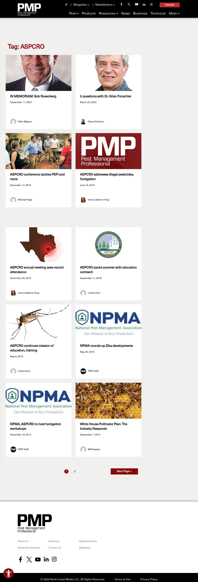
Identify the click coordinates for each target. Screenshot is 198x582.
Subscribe (169, 5)
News (125, 13)
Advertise (53, 537)
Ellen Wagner (25, 120)
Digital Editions (88, 537)
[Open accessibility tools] (8, 573)
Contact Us (54, 544)
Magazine (80, 4)
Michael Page (25, 198)
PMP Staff (93, 368)
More (173, 13)
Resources (107, 13)
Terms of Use (122, 575)
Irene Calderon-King (98, 198)
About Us (23, 537)
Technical (158, 13)
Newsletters (103, 4)
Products (89, 13)
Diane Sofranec (96, 120)
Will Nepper (94, 445)
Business (140, 13)
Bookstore (84, 544)
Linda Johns (94, 291)
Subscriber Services (29, 544)
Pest (72, 13)
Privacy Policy (149, 575)
